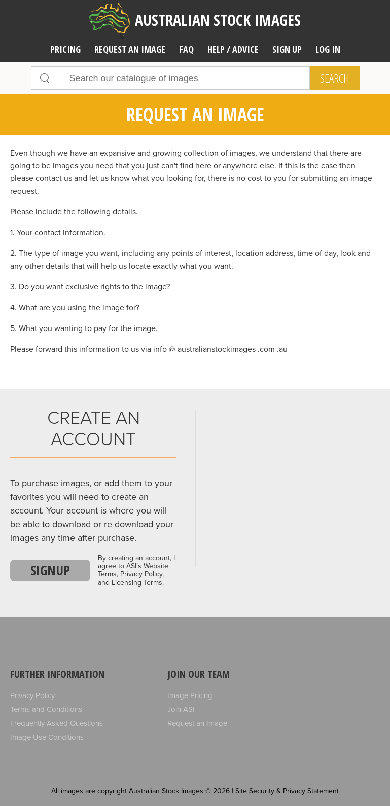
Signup (50, 570)
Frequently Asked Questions (56, 723)
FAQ (186, 49)
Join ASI (181, 709)
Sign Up (287, 49)
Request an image (129, 49)
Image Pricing (189, 695)
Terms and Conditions (46, 709)
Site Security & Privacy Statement (287, 791)
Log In (327, 49)
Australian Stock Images (195, 21)
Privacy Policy (32, 695)
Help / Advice (233, 49)
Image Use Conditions (47, 737)
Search (334, 78)
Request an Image (197, 723)
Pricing (65, 49)
